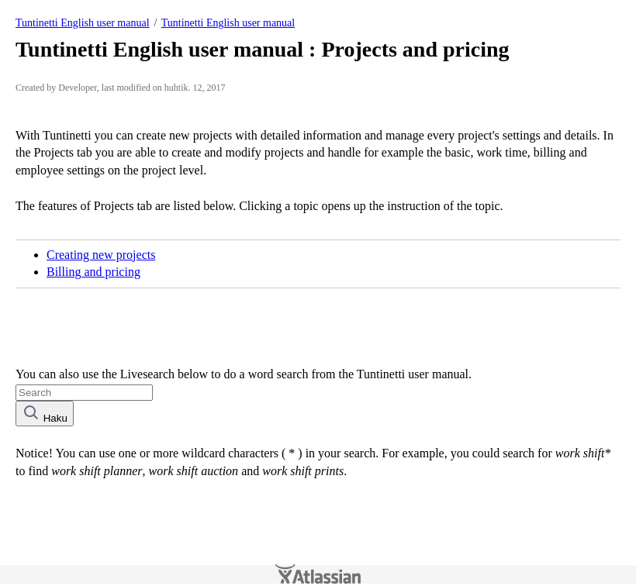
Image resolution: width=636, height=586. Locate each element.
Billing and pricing (93, 271)
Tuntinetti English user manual (83, 23)
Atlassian (318, 574)
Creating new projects (101, 254)
